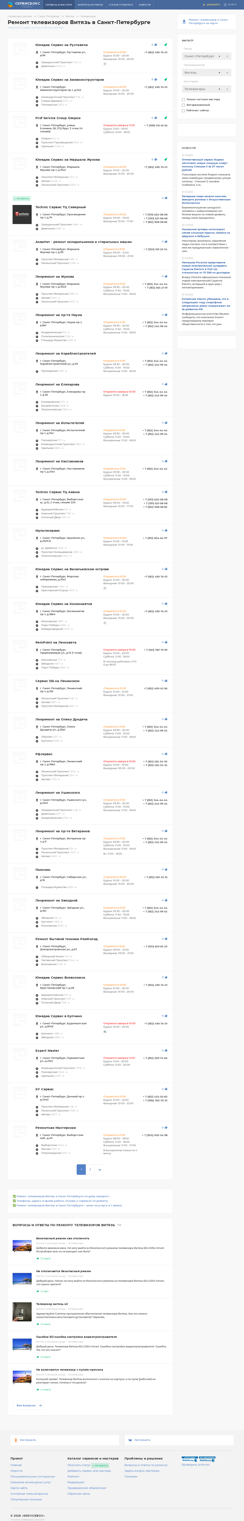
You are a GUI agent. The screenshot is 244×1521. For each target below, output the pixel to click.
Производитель (194, 65)
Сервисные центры (22, 16)
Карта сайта (18, 1488)
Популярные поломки (26, 1499)
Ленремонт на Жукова (54, 276)
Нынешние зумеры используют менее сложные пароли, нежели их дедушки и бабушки (206, 233)
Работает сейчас (198, 110)
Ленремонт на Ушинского (57, 792)
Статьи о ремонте (121, 5)
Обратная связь (78, 1494)
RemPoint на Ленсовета (55, 642)
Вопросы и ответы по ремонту (146, 1465)
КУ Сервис (44, 1089)
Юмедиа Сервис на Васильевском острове (72, 569)
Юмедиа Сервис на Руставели (61, 45)
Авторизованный (198, 105)
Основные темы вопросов (29, 1494)
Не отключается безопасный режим (63, 1271)
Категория (191, 81)
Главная (16, 1465)
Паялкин (43, 869)
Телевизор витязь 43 (52, 1304)
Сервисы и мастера (59, 5)
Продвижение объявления (86, 1488)
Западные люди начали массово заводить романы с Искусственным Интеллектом (206, 200)
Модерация (75, 1482)
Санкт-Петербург (51, 16)
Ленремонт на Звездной (56, 900)
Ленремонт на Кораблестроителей (65, 353)
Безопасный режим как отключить (62, 1238)
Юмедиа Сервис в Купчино (58, 1016)
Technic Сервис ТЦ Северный (60, 207)
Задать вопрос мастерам (141, 1471)
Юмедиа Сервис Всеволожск (60, 977)
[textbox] (206, 56)
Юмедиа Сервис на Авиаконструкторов (69, 79)
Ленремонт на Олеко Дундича (61, 719)
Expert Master (47, 1050)
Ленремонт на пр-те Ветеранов (62, 831)
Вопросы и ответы (90, 5)
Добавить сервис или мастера (89, 1471)
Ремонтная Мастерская (55, 1127)
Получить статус (79, 1465)
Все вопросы (30, 1405)
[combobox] (206, 56)
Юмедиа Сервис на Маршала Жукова (67, 159)
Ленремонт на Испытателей (59, 423)
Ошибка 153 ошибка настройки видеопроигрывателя (76, 1337)
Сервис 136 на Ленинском (57, 681)
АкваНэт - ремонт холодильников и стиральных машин (83, 242)
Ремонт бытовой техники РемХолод (66, 939)
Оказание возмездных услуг (30, 1482)
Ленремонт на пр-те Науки (58, 315)
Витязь (73, 16)
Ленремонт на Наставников (59, 461)
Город (188, 49)
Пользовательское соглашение (32, 1476)
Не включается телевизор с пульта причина (69, 1370)
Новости (145, 5)
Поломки (130, 1476)
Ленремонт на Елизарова (57, 384)
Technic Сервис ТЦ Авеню (57, 492)
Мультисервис (47, 530)
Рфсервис (43, 754)
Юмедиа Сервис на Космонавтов (63, 604)
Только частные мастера (203, 99)
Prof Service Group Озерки (57, 118)
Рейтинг (73, 1476)
